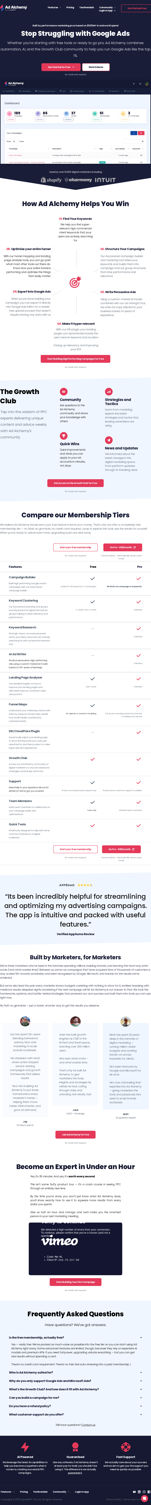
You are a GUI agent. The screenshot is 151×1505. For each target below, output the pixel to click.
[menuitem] (54, 7)
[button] (75, 1337)
